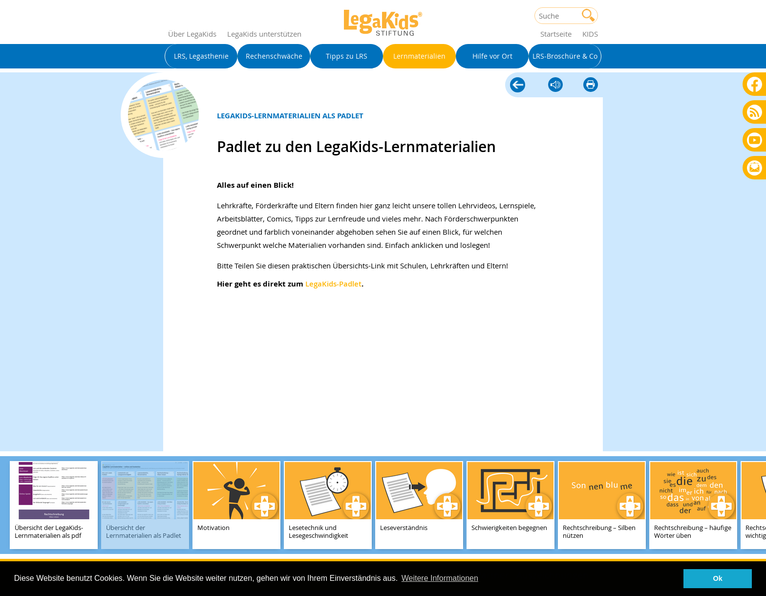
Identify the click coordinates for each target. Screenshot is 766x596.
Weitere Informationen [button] (440, 578)
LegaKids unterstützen (264, 34)
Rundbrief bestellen (754, 168)
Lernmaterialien (517, 83)
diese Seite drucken (590, 85)
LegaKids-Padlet (333, 284)
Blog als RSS (754, 113)
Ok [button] (718, 578)
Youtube (754, 139)
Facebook (754, 84)
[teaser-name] (54, 506)
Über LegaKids (192, 34)
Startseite (556, 34)
